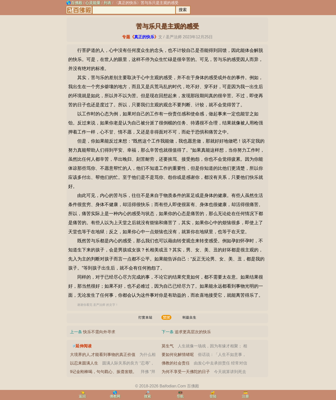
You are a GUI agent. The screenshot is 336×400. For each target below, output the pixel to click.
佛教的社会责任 (176, 363)
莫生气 (168, 346)
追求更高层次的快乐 (193, 332)
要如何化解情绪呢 (178, 354)
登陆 (212, 396)
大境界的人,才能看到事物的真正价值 (102, 354)
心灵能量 (92, 3)
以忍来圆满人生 (84, 363)
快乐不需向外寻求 (99, 332)
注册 (245, 396)
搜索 (147, 396)
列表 (107, 3)
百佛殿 (76, 3)
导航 (180, 396)
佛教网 (115, 396)
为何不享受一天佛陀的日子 (186, 372)
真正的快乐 (127, 3)
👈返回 (82, 394)
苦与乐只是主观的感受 (159, 3)
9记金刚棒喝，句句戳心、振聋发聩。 (103, 372)
